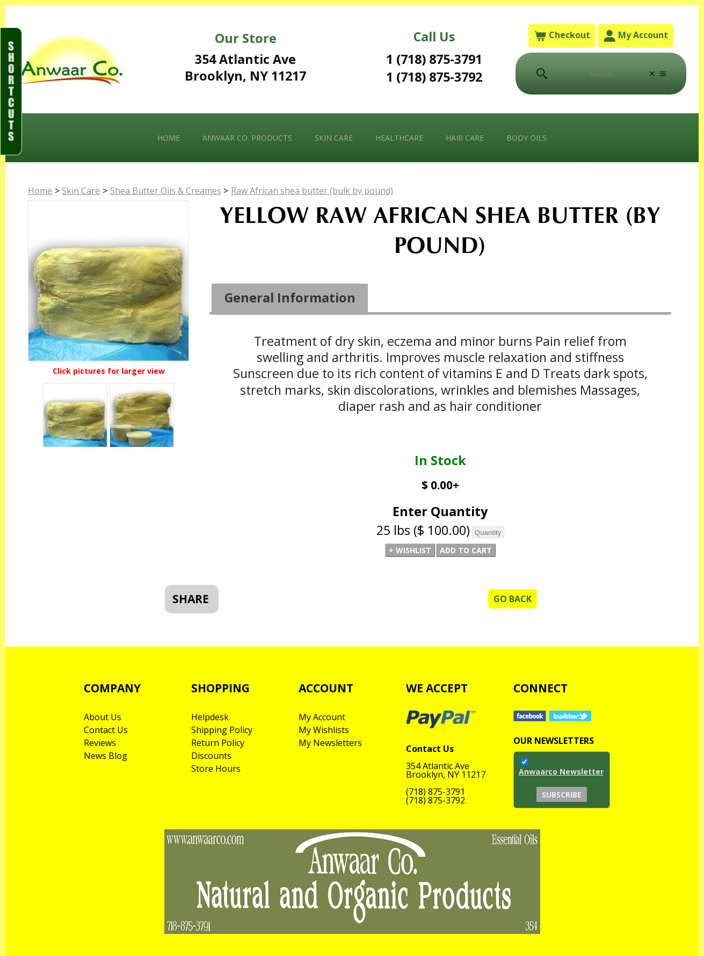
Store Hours (216, 768)
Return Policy (217, 743)
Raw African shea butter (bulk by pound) (312, 191)
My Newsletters (330, 743)
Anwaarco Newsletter (561, 771)
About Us (102, 717)
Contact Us (106, 730)
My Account (635, 35)
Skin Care (334, 138)
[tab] (290, 298)
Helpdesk (210, 717)
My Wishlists (324, 730)
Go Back (512, 599)
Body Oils (526, 138)
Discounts (211, 756)
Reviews (100, 743)
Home (168, 138)
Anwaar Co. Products (247, 138)
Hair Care (465, 138)
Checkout (562, 35)
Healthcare (399, 138)
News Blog (105, 756)
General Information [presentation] (289, 297)
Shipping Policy (221, 730)
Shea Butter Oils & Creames (165, 191)
